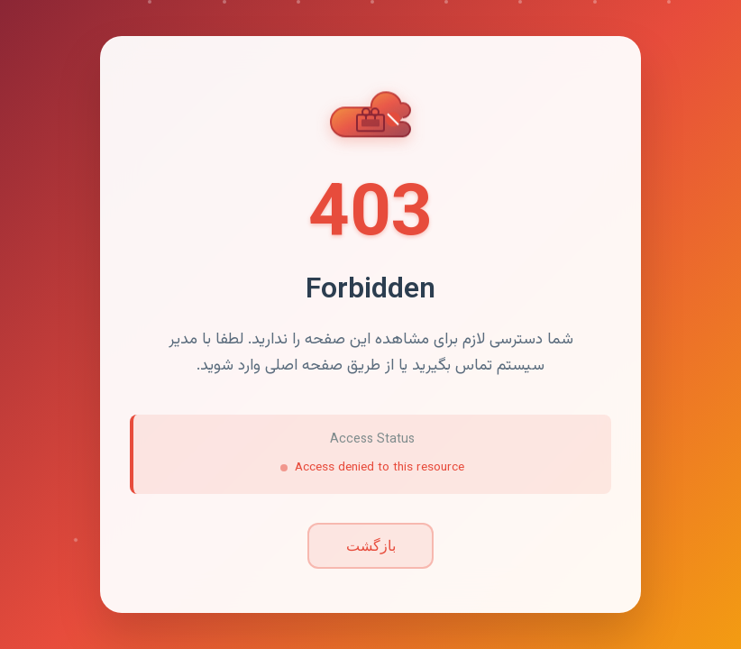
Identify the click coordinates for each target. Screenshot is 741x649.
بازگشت (371, 545)
